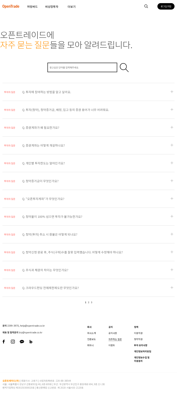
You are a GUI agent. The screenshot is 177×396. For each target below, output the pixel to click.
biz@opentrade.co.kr (30, 332)
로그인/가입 (166, 6)
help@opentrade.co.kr (32, 325)
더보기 (72, 6)
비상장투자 (51, 6)
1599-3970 (13, 325)
